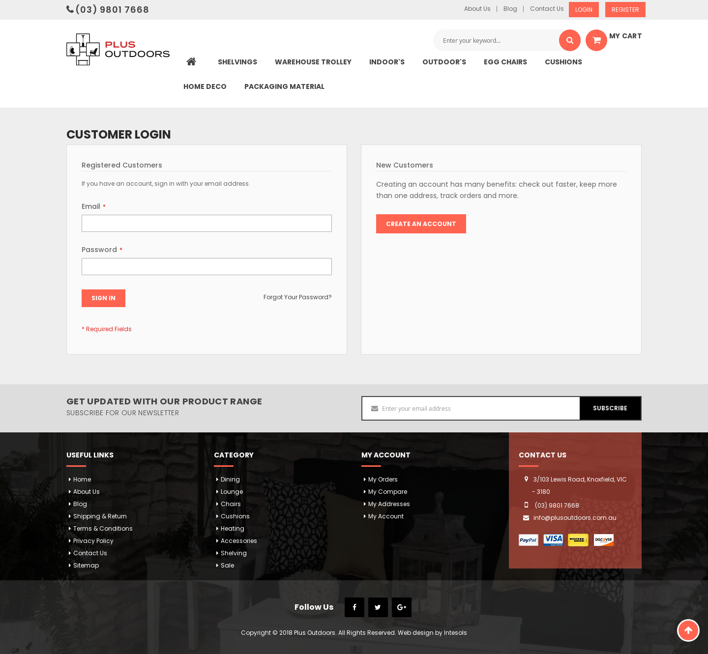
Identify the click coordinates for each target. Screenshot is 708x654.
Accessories (239, 541)
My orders (383, 479)
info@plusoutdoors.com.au (575, 517)
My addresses (389, 504)
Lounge (232, 491)
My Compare (387, 491)
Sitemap (86, 565)
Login (583, 9)
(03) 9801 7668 (112, 9)
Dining (230, 479)
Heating (232, 528)
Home (82, 479)
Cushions (235, 516)
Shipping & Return (100, 516)
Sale (227, 565)
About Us (477, 9)
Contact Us (547, 9)
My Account (386, 516)
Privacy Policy (93, 541)
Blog (510, 9)
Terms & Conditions (103, 528)
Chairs (231, 504)
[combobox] (507, 40)
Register (625, 9)
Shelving (234, 553)
